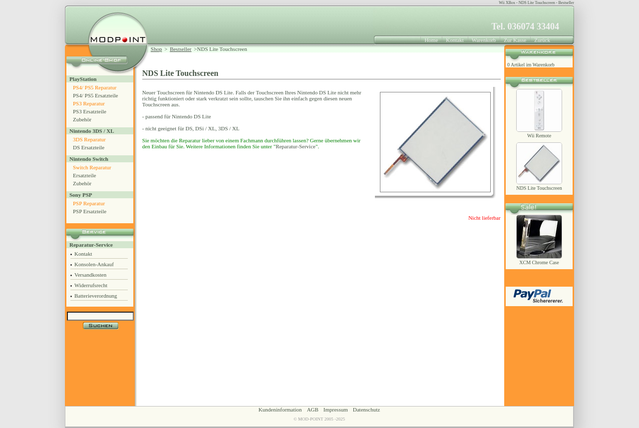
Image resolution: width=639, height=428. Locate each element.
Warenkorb (484, 40)
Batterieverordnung (95, 296)
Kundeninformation (280, 410)
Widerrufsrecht (90, 285)
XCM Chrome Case (539, 262)
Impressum (335, 410)
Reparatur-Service (91, 245)
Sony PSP (80, 195)
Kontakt (454, 40)
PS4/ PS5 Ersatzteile (95, 95)
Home (431, 40)
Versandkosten (90, 275)
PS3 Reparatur (89, 103)
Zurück (542, 40)
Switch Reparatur (92, 167)
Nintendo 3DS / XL (91, 131)
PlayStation (82, 79)
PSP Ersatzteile (89, 211)
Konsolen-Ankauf (94, 264)
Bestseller (180, 49)
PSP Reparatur (89, 203)
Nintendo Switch (88, 159)
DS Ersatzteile (88, 147)
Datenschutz (366, 410)
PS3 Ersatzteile (89, 111)
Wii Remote (539, 135)
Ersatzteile (84, 175)
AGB (313, 410)
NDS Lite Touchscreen (539, 188)
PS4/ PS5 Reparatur (94, 87)
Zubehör (82, 119)
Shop (156, 49)
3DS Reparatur (89, 139)
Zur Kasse (515, 40)
